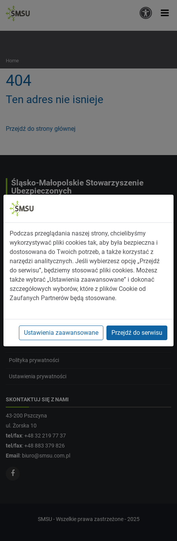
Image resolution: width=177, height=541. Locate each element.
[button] (164, 13)
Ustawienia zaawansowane (61, 332)
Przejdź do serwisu (136, 332)
